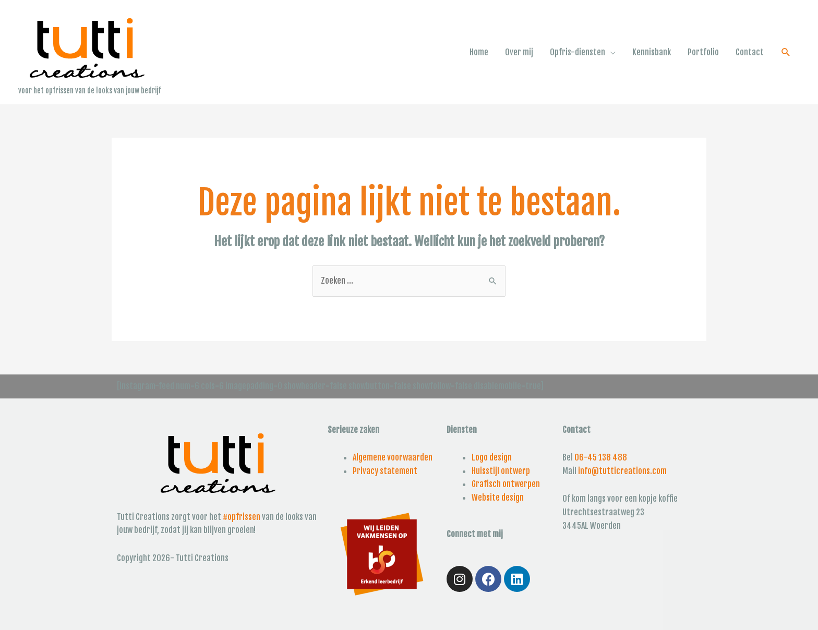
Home (479, 52)
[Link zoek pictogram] (785, 52)
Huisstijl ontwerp (501, 471)
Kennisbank (651, 52)
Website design (498, 497)
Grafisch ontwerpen (506, 484)
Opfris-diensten (577, 52)
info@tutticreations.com (622, 471)
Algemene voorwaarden (392, 457)
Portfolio (703, 52)
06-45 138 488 (600, 457)
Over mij (519, 52)
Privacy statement (385, 471)
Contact (750, 52)
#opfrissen (241, 517)
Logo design (492, 457)
